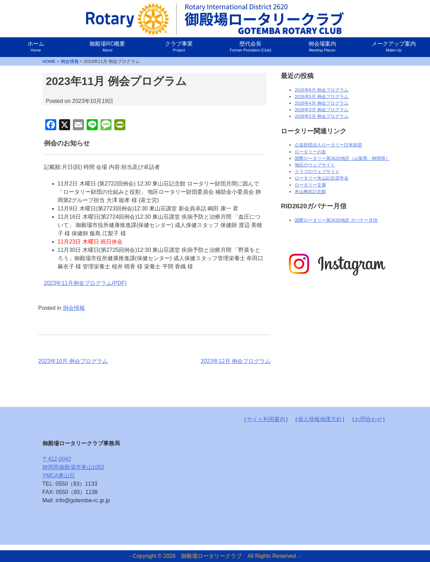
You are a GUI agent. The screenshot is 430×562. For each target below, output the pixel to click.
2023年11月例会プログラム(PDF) (85, 283)
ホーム (36, 47)
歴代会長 (250, 47)
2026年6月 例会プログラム (321, 90)
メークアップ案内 (394, 47)
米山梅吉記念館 (310, 191)
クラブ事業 (179, 47)
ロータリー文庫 (310, 185)
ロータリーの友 (310, 151)
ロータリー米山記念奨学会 (321, 178)
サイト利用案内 (266, 419)
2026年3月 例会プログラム (321, 109)
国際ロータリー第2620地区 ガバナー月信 (336, 220)
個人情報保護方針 (320, 419)
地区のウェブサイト (315, 165)
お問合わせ (368, 419)
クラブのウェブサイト (317, 171)
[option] (336, 264)
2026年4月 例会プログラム (321, 103)
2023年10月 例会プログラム (73, 361)
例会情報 (74, 308)
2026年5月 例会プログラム (321, 96)
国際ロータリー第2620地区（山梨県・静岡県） (342, 158)
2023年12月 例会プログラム (235, 361)
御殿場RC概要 (107, 47)
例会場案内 (322, 47)
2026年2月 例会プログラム (321, 116)
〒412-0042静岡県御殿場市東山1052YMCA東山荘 (73, 467)
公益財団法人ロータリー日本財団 (328, 144)
